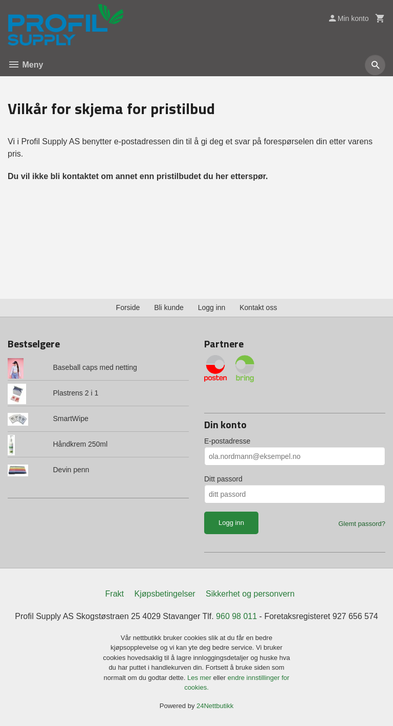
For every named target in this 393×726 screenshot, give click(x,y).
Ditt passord (223, 479)
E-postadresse (227, 441)
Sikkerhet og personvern (250, 593)
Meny (25, 64)
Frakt (114, 593)
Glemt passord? (361, 523)
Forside (128, 307)
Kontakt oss (258, 307)
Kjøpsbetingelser (164, 593)
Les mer (200, 677)
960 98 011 (236, 616)
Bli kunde (169, 307)
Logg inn (212, 307)
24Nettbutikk (214, 706)
